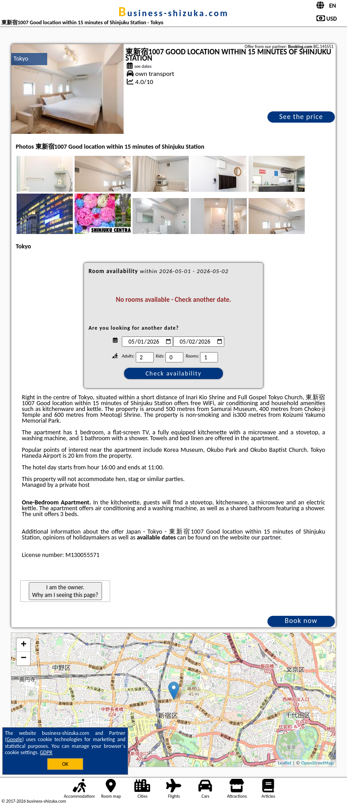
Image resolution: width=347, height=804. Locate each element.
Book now (301, 620)
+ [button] (24, 645)
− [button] (24, 658)
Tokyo (20, 58)
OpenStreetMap (317, 763)
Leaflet (284, 763)
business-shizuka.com (173, 13)
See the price (301, 116)
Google (14, 739)
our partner (265, 537)
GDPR (46, 752)
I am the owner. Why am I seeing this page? (65, 591)
